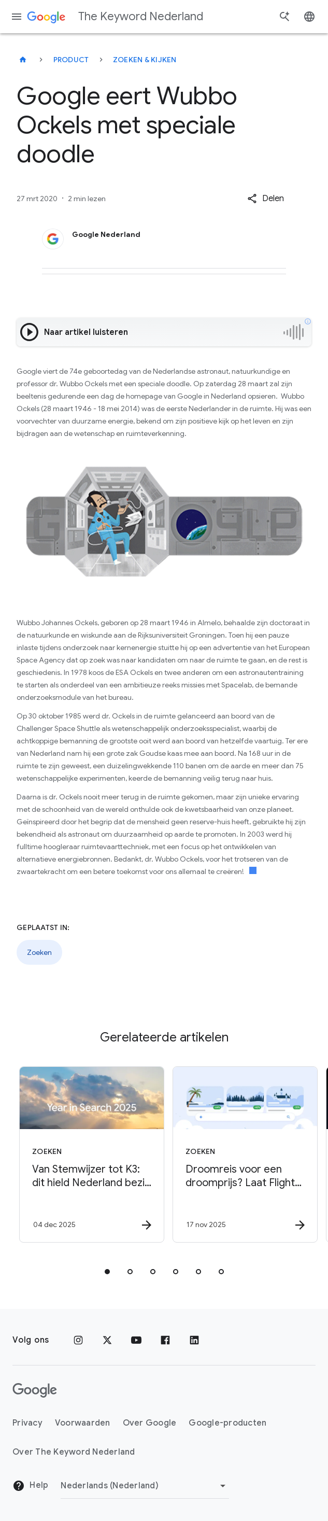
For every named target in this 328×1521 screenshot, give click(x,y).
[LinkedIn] (194, 1340)
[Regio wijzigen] (145, 1485)
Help (30, 1486)
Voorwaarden (82, 1423)
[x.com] (107, 1340)
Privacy (27, 1423)
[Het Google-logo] (34, 1390)
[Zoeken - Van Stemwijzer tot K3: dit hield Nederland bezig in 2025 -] (87, 1154)
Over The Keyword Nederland (73, 1452)
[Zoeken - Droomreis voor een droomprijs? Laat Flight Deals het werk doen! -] (240, 1154)
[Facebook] (165, 1340)
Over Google (150, 1423)
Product (71, 59)
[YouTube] (136, 1340)
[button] (265, 198)
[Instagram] (78, 1340)
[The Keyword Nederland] (22, 59)
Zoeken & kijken (145, 59)
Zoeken (39, 952)
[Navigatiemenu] (16, 16)
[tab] (107, 1271)
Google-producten (227, 1423)
